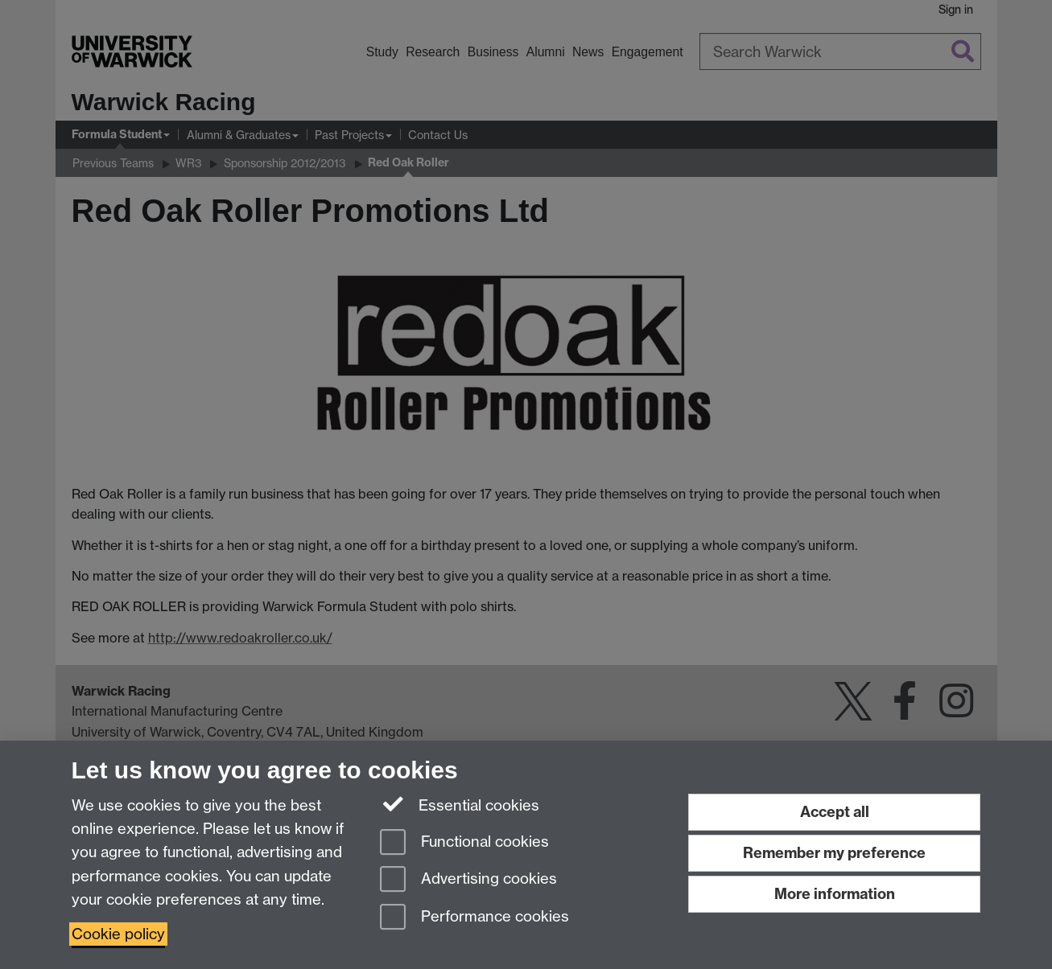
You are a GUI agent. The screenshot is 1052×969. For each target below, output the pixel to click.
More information (834, 894)
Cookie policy (118, 934)
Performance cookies (474, 918)
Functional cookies (464, 843)
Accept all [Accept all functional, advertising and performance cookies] (834, 812)
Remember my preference (834, 853)
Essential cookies (460, 804)
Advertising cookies (468, 880)
